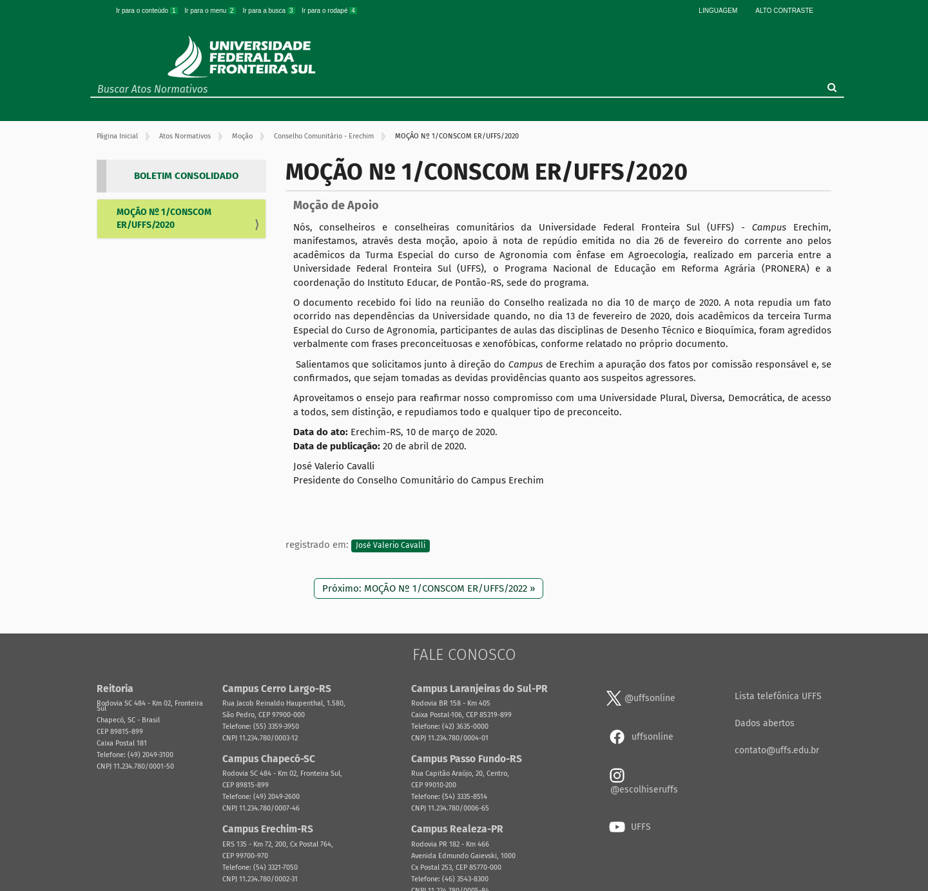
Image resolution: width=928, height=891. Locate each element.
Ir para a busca (269, 10)
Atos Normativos (185, 136)
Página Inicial (117, 136)
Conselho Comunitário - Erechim (324, 136)
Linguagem (718, 10)
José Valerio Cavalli (390, 545)
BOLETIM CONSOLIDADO (186, 176)
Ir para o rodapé (329, 10)
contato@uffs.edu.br (777, 750)
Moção (242, 136)
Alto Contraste (784, 10)
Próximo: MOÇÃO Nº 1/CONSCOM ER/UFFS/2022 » (428, 588)
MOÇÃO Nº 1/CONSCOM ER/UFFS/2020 (164, 218)
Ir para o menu (210, 10)
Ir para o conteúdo (147, 10)
